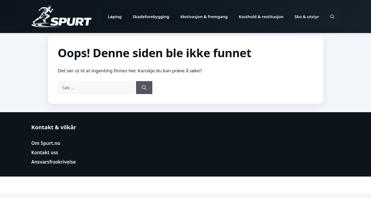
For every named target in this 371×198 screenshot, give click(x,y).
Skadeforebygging (151, 16)
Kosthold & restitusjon (261, 16)
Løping (115, 16)
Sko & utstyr (306, 16)
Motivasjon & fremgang (204, 16)
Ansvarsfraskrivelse (53, 162)
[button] (332, 16)
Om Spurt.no (45, 143)
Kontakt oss (44, 152)
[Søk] (144, 87)
